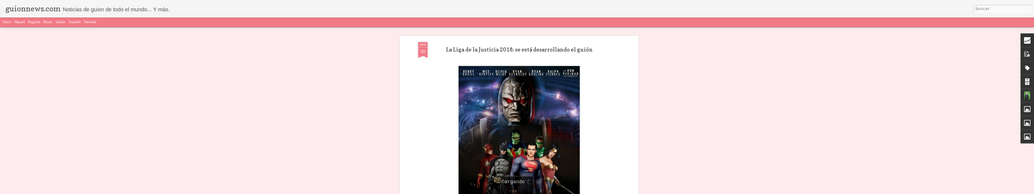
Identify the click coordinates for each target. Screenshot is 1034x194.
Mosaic (48, 22)
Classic (7, 22)
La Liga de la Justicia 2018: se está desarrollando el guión (519, 44)
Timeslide (90, 22)
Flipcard (20, 22)
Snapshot (75, 22)
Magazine (34, 22)
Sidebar (60, 22)
